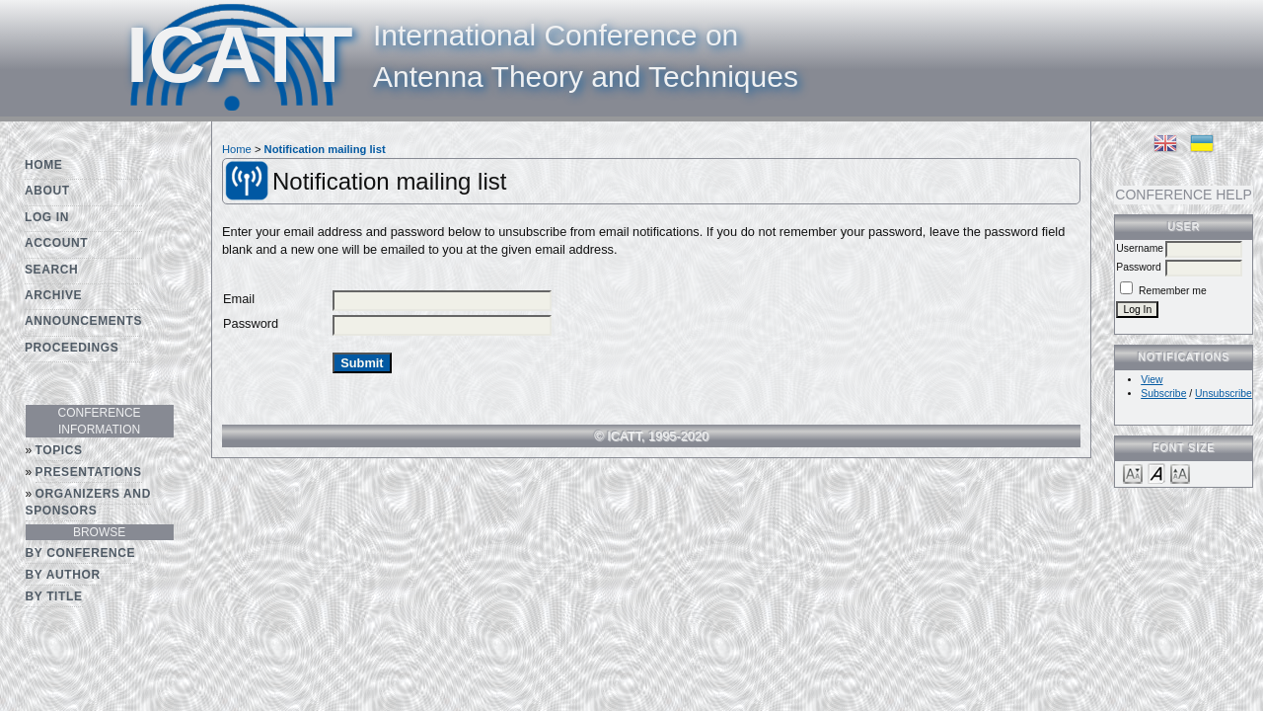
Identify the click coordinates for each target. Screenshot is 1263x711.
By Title (54, 596)
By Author (63, 575)
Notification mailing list (325, 149)
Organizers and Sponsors (88, 502)
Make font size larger (1180, 472)
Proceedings (71, 348)
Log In (47, 217)
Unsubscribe (1223, 393)
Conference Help (1183, 194)
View (1151, 379)
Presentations (89, 472)
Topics (59, 450)
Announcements (83, 321)
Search (51, 269)
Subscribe (1163, 393)
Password (1138, 267)
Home (43, 165)
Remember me (1173, 290)
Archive (53, 295)
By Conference (81, 553)
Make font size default (1156, 472)
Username (1139, 248)
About (47, 191)
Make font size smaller (1133, 472)
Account (56, 243)
